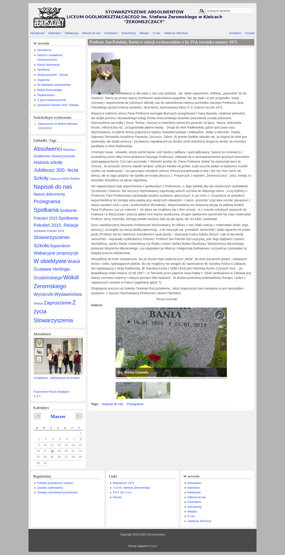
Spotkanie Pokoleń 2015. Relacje (58, 105)
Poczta (117, 497)
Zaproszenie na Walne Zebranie (58, 123)
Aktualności (37, 33)
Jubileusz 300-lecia (176, 33)
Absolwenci (44, 50)
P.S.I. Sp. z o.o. (122, 492)
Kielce (74, 178)
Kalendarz (54, 33)
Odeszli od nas (91, 33)
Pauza (53, 391)
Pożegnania (47, 201)
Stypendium (60, 246)
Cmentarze (111, 33)
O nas (156, 33)
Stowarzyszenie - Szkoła (52, 74)
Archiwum (235, 33)
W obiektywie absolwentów (54, 84)
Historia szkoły (48, 162)
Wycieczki (43, 294)
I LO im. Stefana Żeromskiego (131, 487)
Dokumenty (129, 33)
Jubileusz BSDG (59, 178)
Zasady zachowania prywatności (57, 492)
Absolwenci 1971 (123, 483)
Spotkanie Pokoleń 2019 (49, 231)
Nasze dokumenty (48, 64)
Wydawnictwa (45, 95)
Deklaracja (71, 33)
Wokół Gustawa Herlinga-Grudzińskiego (57, 269)
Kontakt (250, 33)
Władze (144, 33)
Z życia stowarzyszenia (51, 100)
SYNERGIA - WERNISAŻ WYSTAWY (57, 378)
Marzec (58, 416)
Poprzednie (41, 391)
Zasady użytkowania (50, 487)
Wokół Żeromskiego (49, 90)
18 (52, 451)
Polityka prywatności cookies (55, 483)
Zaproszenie (58, 303)
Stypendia (43, 80)
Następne (63, 391)
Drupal (153, 546)
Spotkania (43, 69)
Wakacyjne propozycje (56, 253)
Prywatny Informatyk (142, 540)
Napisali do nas (53, 187)
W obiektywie (50, 261)
